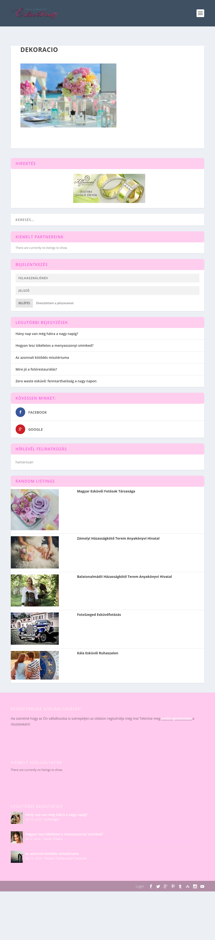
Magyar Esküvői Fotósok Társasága (106, 491)
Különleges (52, 819)
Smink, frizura (52, 839)
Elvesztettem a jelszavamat (54, 303)
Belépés (24, 303)
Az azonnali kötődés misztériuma (42, 357)
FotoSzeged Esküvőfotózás (99, 614)
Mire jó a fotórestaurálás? (36, 369)
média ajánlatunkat (176, 718)
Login (140, 886)
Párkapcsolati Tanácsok (71, 858)
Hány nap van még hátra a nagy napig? (47, 333)
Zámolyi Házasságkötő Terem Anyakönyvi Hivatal (118, 538)
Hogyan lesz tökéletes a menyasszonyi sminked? (55, 345)
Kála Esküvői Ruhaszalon (97, 653)
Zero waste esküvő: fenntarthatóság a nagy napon (56, 381)
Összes (49, 858)
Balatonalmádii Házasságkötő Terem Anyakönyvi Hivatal (124, 576)
